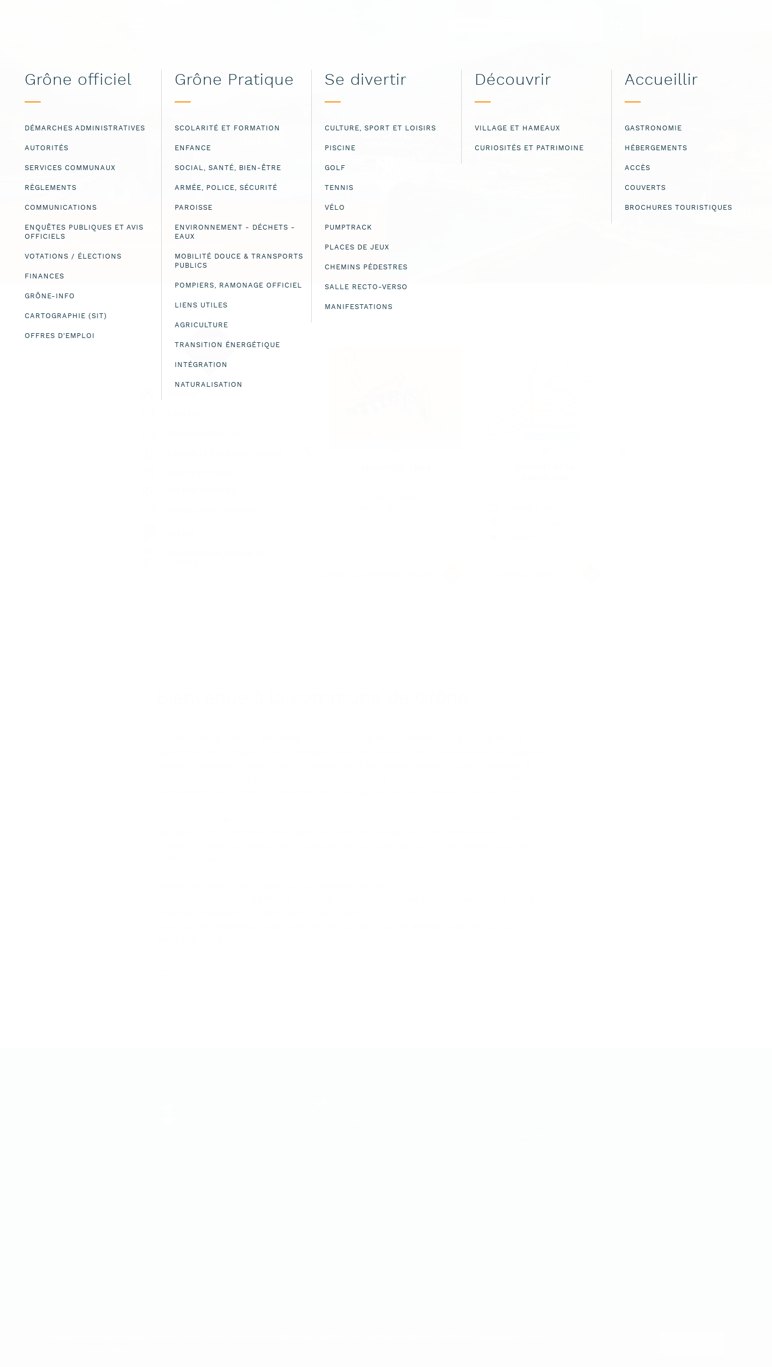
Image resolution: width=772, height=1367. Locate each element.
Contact (497, 1123)
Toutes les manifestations (374, 575)
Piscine (182, 395)
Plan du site (505, 1147)
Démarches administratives (225, 454)
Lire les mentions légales (94, 1350)
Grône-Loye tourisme (212, 511)
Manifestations (200, 473)
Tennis (181, 534)
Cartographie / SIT (206, 434)
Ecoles (182, 414)
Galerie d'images (202, 492)
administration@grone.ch (233, 1191)
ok (691, 1343)
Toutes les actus (534, 575)
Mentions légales (517, 1135)
